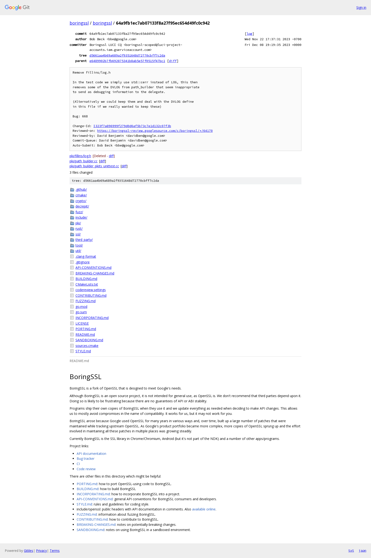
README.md (85, 334)
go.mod (81, 306)
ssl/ (78, 234)
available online (204, 509)
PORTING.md (85, 329)
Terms (55, 550)
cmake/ (81, 195)
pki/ (78, 223)
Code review (86, 469)
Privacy (41, 550)
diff (173, 61)
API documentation (91, 453)
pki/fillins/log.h (80, 156)
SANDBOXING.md (89, 340)
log (249, 33)
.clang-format (85, 256)
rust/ (79, 228)
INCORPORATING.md (92, 317)
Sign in (361, 7)
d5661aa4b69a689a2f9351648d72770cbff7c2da (127, 55)
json (362, 550)
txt (351, 550)
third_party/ (84, 239)
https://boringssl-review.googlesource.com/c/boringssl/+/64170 (155, 131)
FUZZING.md (85, 301)
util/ (78, 250)
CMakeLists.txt (86, 284)
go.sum (81, 312)
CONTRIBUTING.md (90, 295)
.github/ (81, 189)
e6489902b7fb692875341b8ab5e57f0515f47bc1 (127, 61)
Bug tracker (85, 458)
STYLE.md (83, 351)
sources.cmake (86, 345)
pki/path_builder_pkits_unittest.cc (94, 166)
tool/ (79, 245)
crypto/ (80, 201)
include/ (81, 217)
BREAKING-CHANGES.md (94, 273)
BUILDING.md (86, 278)
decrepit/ (82, 206)
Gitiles (28, 550)
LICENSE (82, 323)
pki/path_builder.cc (83, 161)
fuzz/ (79, 212)
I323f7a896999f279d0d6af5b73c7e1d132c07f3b (132, 126)
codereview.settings (90, 290)
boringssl (79, 23)
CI (78, 463)
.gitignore (82, 262)
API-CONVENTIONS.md (93, 267)
